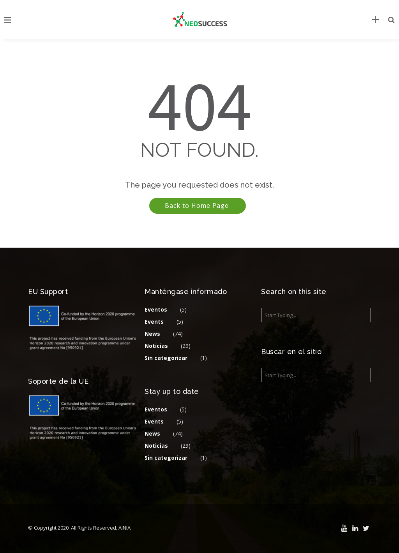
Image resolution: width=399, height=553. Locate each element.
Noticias (156, 345)
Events (154, 321)
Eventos (156, 309)
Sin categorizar (166, 358)
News (152, 333)
